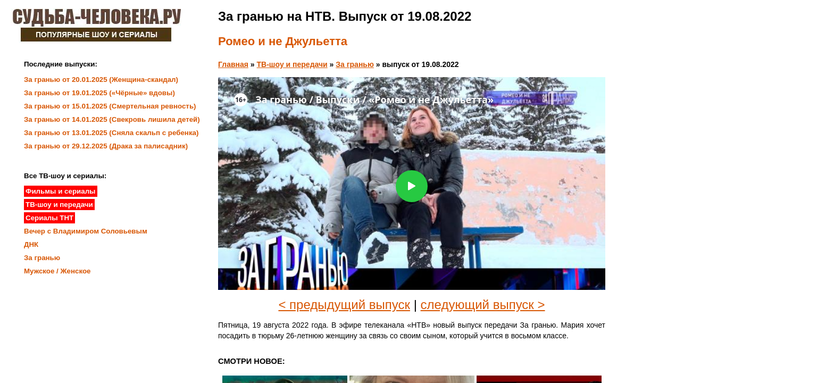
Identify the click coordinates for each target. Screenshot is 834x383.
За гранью (355, 64)
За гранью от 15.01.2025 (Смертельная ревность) (110, 106)
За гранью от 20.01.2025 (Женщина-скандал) (101, 80)
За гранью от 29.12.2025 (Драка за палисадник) (106, 146)
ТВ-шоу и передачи (292, 64)
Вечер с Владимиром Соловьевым (85, 231)
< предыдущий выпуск (344, 304)
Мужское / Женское (57, 271)
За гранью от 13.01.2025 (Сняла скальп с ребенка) (111, 133)
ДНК (31, 244)
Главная (233, 64)
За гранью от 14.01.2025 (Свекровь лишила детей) (112, 119)
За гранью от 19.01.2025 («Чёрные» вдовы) (99, 93)
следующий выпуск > (483, 304)
